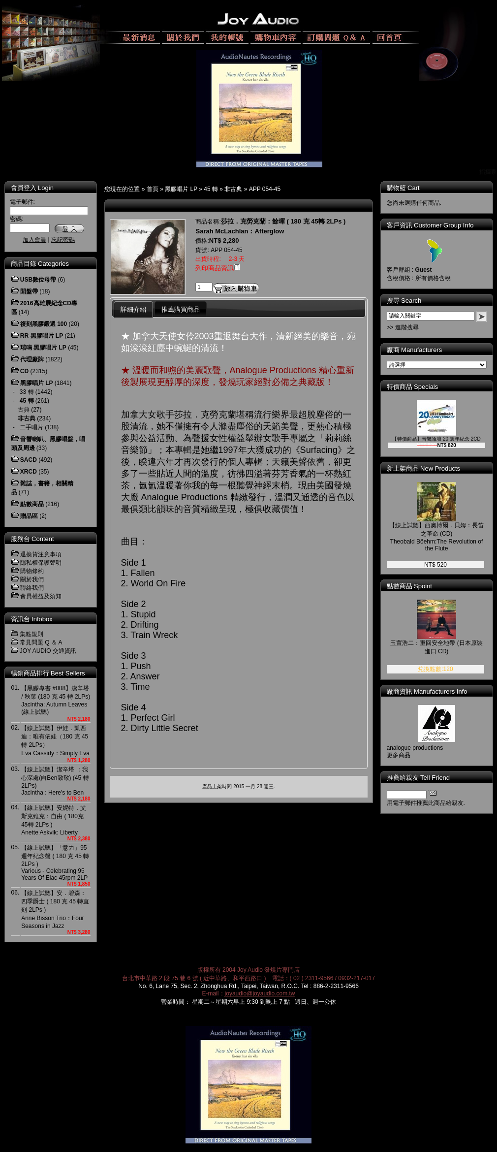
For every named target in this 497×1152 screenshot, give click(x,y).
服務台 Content (32, 539)
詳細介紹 (133, 309)
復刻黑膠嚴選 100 (43, 323)
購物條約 (32, 571)
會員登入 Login (32, 188)
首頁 (152, 189)
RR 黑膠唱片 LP (41, 335)
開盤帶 (29, 291)
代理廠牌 (32, 359)
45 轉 (211, 189)
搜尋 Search (404, 300)
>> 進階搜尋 (403, 327)
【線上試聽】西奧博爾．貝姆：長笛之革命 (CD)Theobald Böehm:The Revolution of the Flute (436, 537)
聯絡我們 (32, 587)
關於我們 (32, 579)
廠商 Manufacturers (414, 349)
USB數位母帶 (38, 279)
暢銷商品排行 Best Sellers (48, 673)
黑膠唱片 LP (181, 189)
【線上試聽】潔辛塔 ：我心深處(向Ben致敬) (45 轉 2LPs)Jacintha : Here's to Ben (55, 781)
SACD (28, 459)
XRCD (28, 471)
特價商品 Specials (412, 386)
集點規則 (31, 634)
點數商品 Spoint (409, 586)
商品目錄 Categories (40, 263)
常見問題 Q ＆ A (41, 642)
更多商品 (398, 755)
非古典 (233, 189)
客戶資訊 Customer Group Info (430, 225)
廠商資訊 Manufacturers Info (427, 691)
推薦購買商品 (180, 309)
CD (24, 371)
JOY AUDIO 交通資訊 (48, 650)
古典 (24, 409)
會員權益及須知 (41, 596)
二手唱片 (31, 427)
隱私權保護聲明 (41, 562)
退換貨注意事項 (41, 554)
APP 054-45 (265, 189)
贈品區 (29, 515)
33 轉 (27, 391)
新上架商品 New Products (424, 468)
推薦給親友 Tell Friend (418, 777)
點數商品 (32, 504)
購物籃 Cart (403, 188)
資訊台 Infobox (32, 619)
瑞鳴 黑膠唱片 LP (43, 347)
